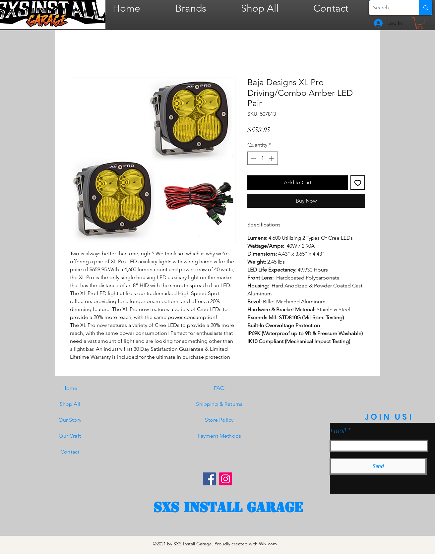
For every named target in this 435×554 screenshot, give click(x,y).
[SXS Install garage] (228, 507)
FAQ (219, 388)
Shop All (70, 404)
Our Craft (70, 436)
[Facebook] (209, 478)
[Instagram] (225, 478)
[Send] (378, 466)
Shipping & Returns (219, 404)
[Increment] (272, 158)
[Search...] (389, 7)
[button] (419, 23)
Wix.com (268, 544)
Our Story (69, 420)
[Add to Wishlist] (357, 182)
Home (70, 388)
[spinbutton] (263, 158)
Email (338, 431)
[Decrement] (253, 158)
